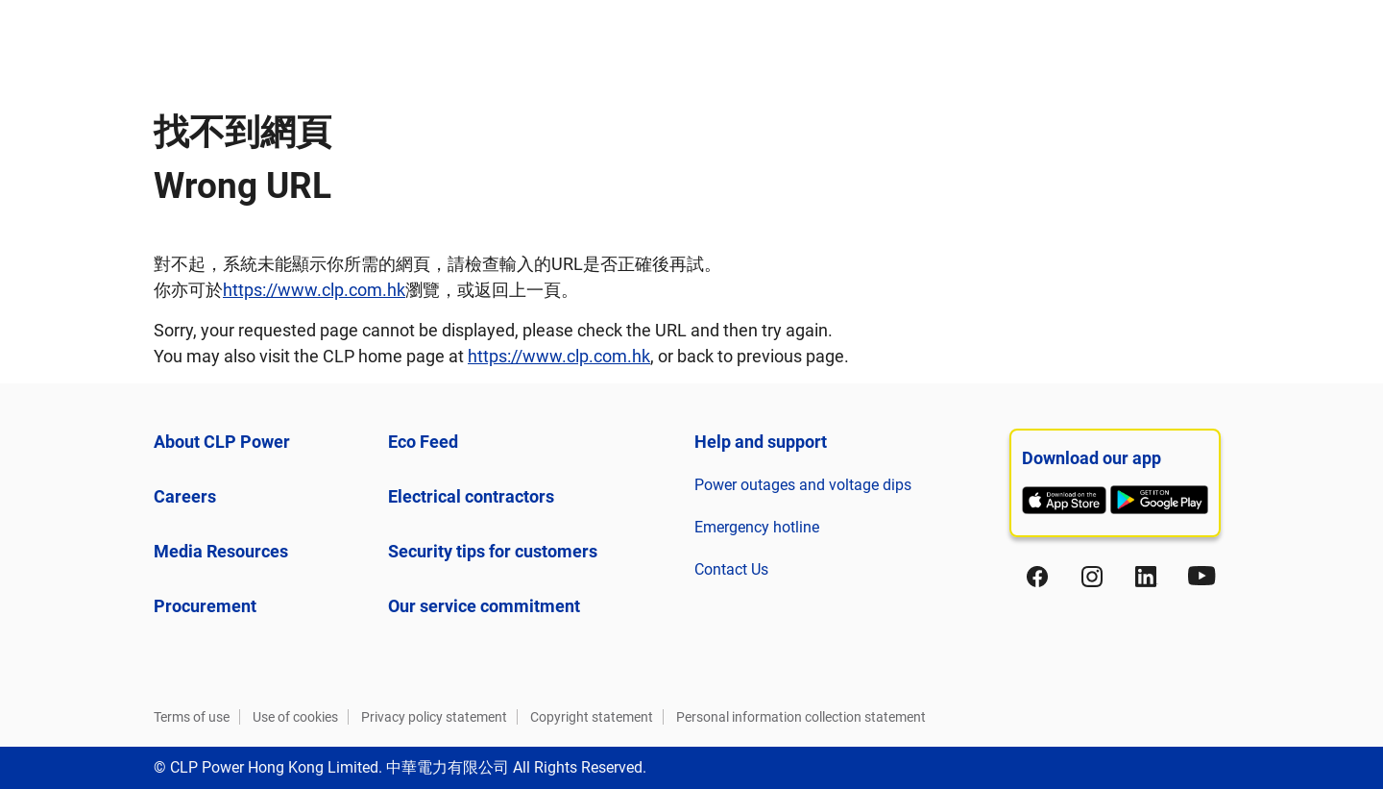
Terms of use (192, 717)
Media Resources (221, 551)
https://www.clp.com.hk (314, 290)
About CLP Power (222, 441)
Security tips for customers (492, 551)
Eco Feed (423, 441)
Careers (185, 496)
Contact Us (731, 569)
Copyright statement (591, 717)
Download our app (1091, 458)
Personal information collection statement (801, 717)
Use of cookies (295, 717)
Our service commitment (484, 606)
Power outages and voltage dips (802, 485)
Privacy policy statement (434, 717)
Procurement (205, 606)
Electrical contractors (471, 496)
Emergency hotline (756, 527)
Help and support (760, 441)
